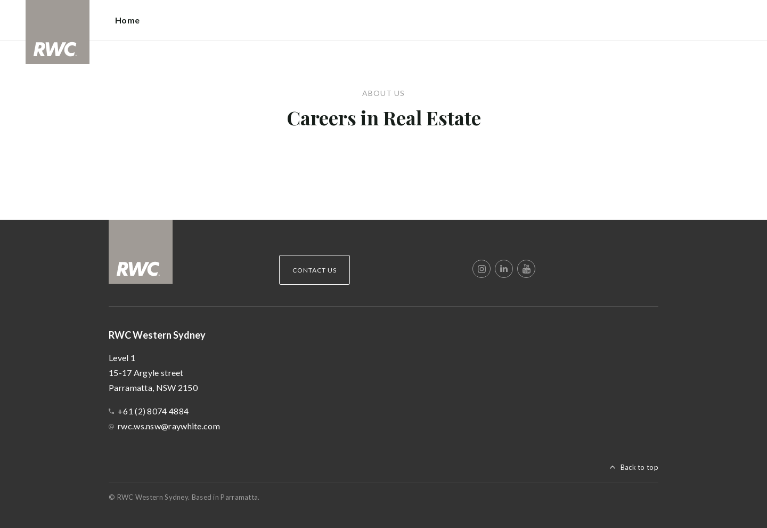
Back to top (639, 467)
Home (127, 20)
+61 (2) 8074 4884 (153, 411)
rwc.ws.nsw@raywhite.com (169, 426)
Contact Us (314, 270)
